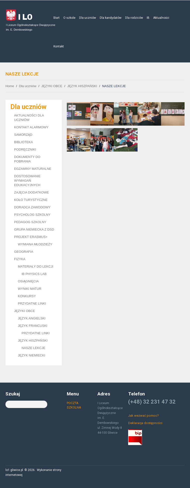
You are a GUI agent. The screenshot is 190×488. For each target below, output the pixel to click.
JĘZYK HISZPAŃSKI (82, 86)
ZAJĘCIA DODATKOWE (31, 192)
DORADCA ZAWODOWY (32, 207)
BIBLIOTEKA (23, 142)
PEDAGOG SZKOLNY (30, 222)
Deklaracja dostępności (145, 423)
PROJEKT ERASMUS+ (31, 237)
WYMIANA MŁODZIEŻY (35, 244)
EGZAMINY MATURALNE (32, 169)
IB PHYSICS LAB (34, 274)
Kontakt (58, 46)
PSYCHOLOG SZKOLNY (32, 214)
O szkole (69, 18)
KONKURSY (27, 296)
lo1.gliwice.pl (14, 470)
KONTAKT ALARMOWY (31, 127)
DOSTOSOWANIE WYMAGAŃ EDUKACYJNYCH (27, 180)
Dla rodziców (134, 18)
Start (56, 18)
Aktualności (161, 18)
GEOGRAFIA (23, 252)
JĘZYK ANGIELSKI (32, 318)
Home (9, 86)
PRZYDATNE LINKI (32, 303)
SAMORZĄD (23, 135)
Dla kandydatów (110, 18)
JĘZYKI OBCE (51, 86)
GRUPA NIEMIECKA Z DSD (34, 229)
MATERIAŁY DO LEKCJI (35, 266)
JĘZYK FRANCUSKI (32, 326)
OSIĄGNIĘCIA (28, 281)
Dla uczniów (87, 18)
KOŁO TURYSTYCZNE (31, 200)
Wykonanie (44, 470)
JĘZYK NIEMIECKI (31, 355)
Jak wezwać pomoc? (143, 415)
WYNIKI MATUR (29, 289)
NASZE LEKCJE (33, 348)
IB (148, 18)
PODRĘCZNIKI (25, 149)
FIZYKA (19, 259)
